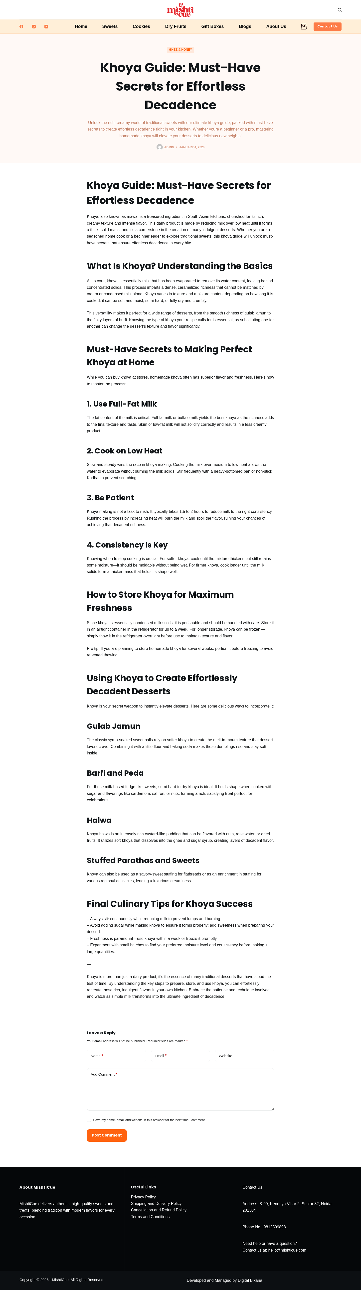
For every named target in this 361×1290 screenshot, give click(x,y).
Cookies (141, 26)
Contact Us (327, 26)
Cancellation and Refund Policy (158, 1210)
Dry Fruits (175, 26)
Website (225, 1056)
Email (161, 1056)
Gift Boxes (212, 26)
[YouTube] (46, 26)
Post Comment (107, 1135)
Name (97, 1056)
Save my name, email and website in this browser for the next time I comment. (149, 1120)
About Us (276, 26)
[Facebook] (21, 26)
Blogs (245, 26)
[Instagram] (34, 26)
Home (81, 26)
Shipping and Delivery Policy (156, 1203)
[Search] (340, 10)
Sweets (110, 26)
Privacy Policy (143, 1197)
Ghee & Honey (180, 49)
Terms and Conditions (150, 1217)
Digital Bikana (250, 1280)
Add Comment (104, 1074)
